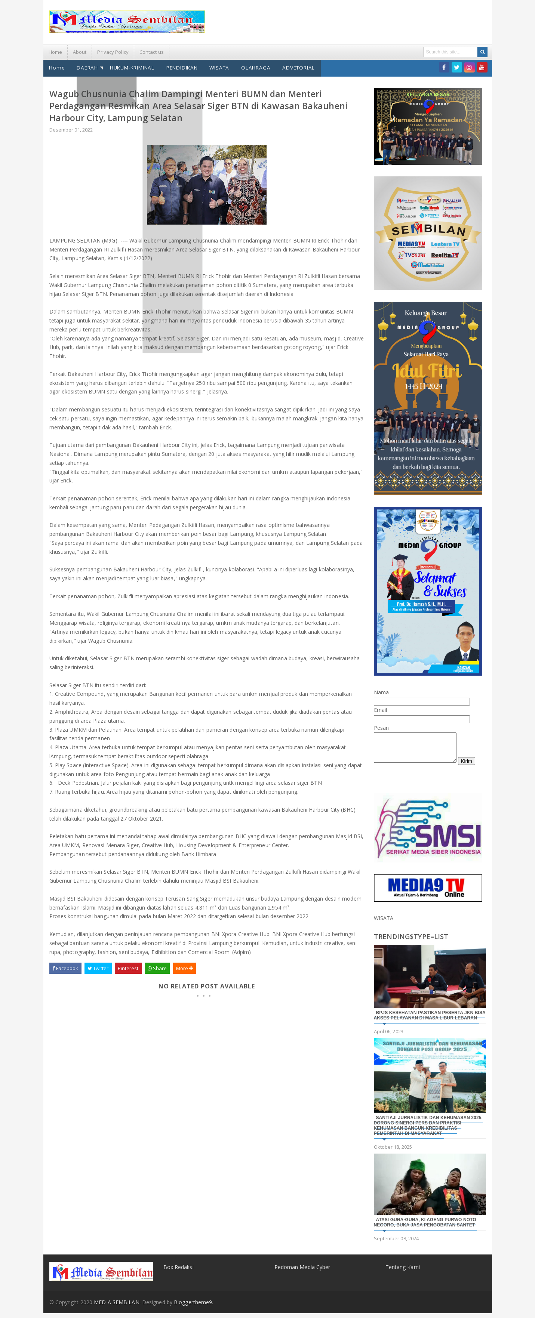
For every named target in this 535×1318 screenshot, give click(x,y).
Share (157, 967)
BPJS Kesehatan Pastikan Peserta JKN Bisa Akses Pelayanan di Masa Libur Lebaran (430, 1020)
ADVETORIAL (289, 67)
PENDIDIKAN (177, 67)
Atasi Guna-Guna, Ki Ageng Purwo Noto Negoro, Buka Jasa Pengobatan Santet (425, 1227)
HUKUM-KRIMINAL (129, 67)
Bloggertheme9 (193, 1306)
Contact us (151, 52)
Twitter (98, 967)
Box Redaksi (178, 1271)
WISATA (213, 67)
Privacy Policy (112, 52)
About (80, 52)
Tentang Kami (402, 1271)
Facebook (65, 967)
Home (55, 52)
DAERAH (85, 67)
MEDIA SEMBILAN (116, 1306)
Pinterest (128, 967)
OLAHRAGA (248, 67)
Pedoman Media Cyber (302, 1271)
